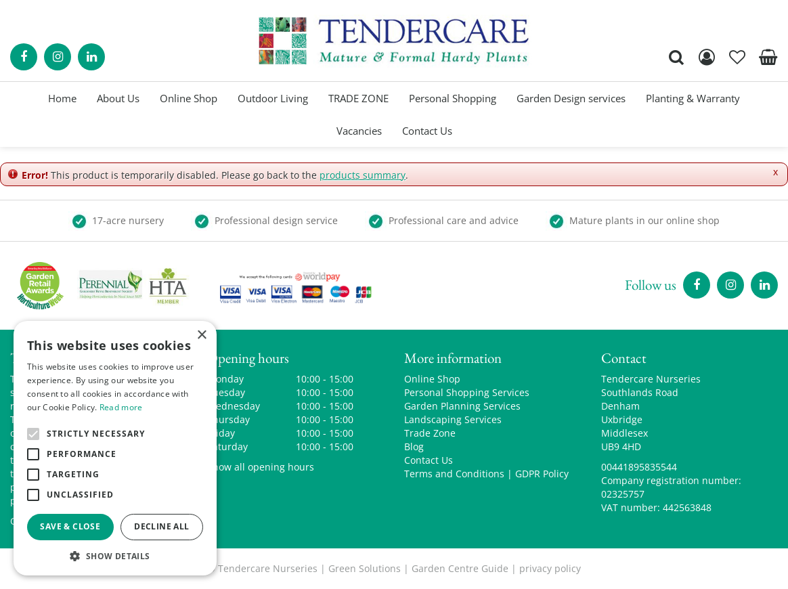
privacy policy (550, 568)
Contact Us (428, 460)
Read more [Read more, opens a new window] (121, 407)
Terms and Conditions (454, 473)
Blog (414, 446)
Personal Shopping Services (466, 392)
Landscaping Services (453, 419)
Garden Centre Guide (460, 568)
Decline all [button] (161, 526)
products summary (363, 175)
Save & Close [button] (70, 526)
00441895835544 (639, 466)
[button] (115, 555)
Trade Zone (430, 433)
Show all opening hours (260, 466)
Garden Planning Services (462, 405)
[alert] (115, 448)
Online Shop (432, 378)
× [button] (201, 335)
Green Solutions (364, 568)
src (676, 57)
